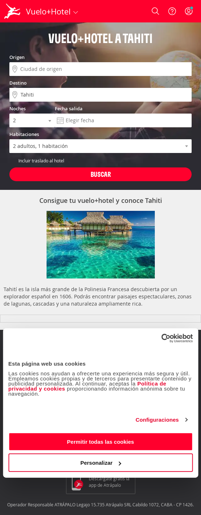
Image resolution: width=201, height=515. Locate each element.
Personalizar (100, 463)
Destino (18, 83)
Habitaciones (24, 134)
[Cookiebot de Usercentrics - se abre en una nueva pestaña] (161, 338)
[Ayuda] (172, 11)
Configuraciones (157, 420)
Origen (17, 57)
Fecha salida (69, 108)
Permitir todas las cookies (100, 441)
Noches (17, 108)
